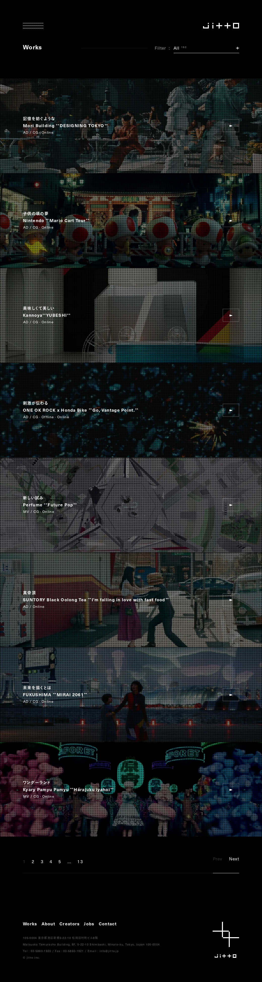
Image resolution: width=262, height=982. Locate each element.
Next (234, 858)
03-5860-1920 (41, 951)
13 (80, 861)
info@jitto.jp (109, 951)
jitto (226, 940)
